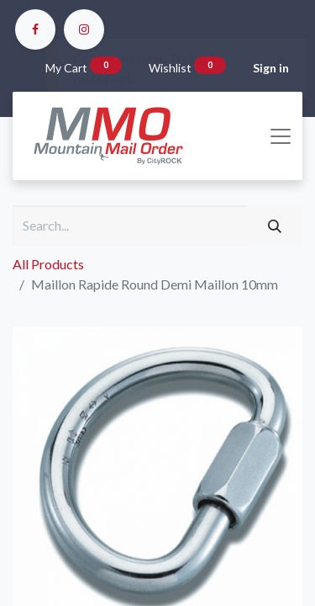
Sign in (271, 68)
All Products (48, 264)
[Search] (274, 225)
